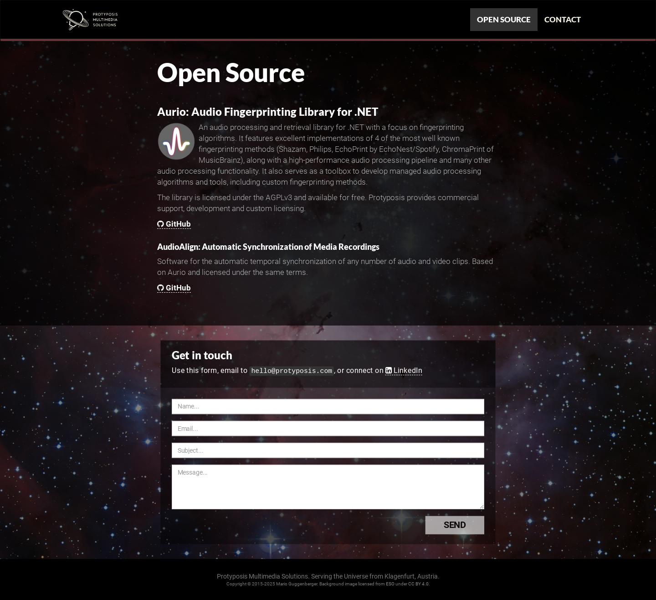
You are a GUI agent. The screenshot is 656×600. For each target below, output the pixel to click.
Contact (562, 19)
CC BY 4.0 (418, 583)
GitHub (174, 223)
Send (464, 524)
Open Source (504, 19)
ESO (390, 583)
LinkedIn (403, 370)
